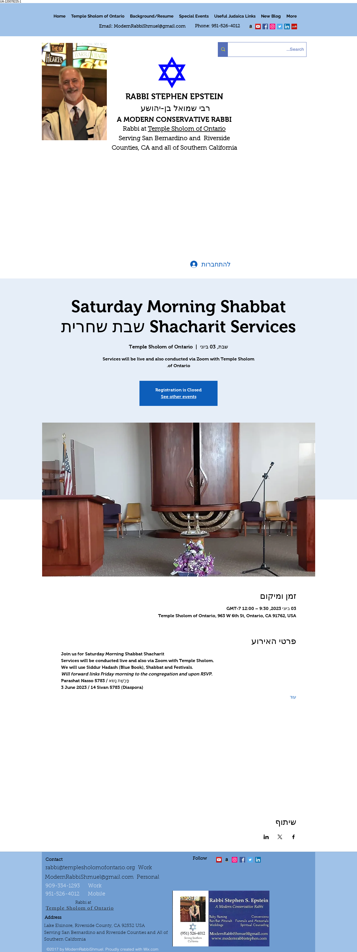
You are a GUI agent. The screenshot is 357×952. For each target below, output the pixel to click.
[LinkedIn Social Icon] (287, 26)
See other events (178, 396)
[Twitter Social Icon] (280, 26)
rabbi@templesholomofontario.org (90, 868)
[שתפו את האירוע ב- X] (280, 837)
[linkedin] (272, 26)
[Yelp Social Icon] (294, 26)
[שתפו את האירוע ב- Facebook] (293, 837)
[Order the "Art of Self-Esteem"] (227, 860)
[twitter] (258, 26)
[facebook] (265, 26)
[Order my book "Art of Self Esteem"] (251, 26)
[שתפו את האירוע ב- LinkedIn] (266, 837)
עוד (293, 697)
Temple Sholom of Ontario (187, 129)
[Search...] (272, 49)
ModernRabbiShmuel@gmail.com (149, 26)
